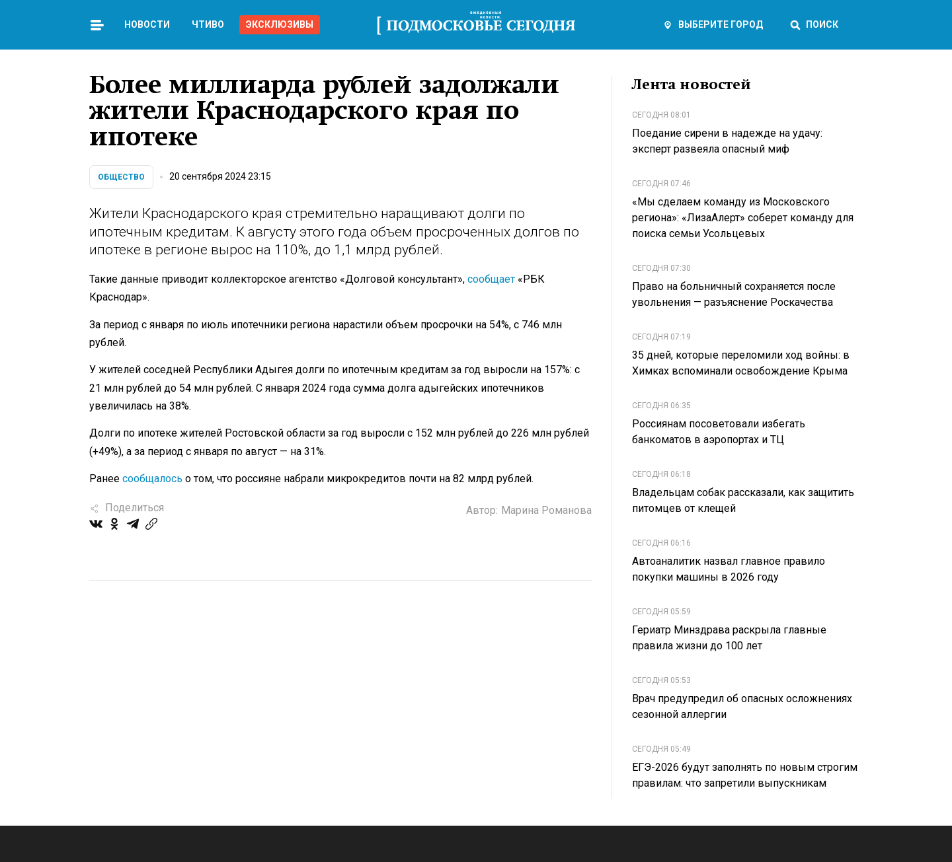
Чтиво (208, 24)
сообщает (491, 279)
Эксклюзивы (279, 24)
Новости (147, 24)
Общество (121, 177)
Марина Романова (546, 510)
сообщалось (152, 478)
